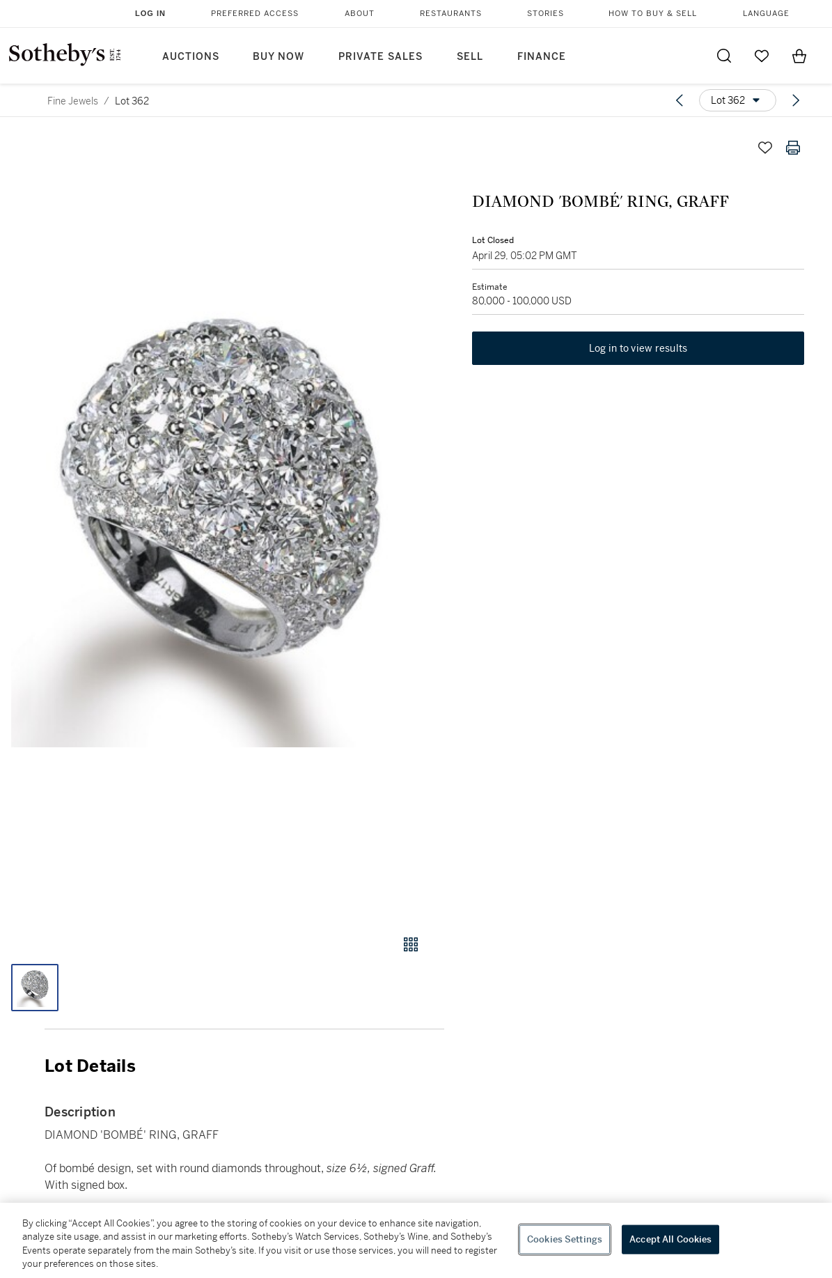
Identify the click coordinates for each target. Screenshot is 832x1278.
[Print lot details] (793, 148)
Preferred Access (255, 13)
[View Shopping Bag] (799, 56)
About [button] (360, 13)
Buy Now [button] (278, 57)
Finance (541, 57)
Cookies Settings (564, 1239)
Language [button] (766, 13)
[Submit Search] (724, 56)
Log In (150, 13)
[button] (222, 521)
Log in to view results (638, 348)
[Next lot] (796, 100)
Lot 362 (132, 101)
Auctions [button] (190, 57)
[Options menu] (737, 100)
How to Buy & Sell (653, 13)
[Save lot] (765, 148)
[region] (416, 1240)
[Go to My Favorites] (762, 56)
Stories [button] (545, 13)
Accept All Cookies (670, 1239)
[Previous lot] (679, 100)
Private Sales (380, 57)
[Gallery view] (411, 944)
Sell (470, 57)
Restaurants (451, 13)
